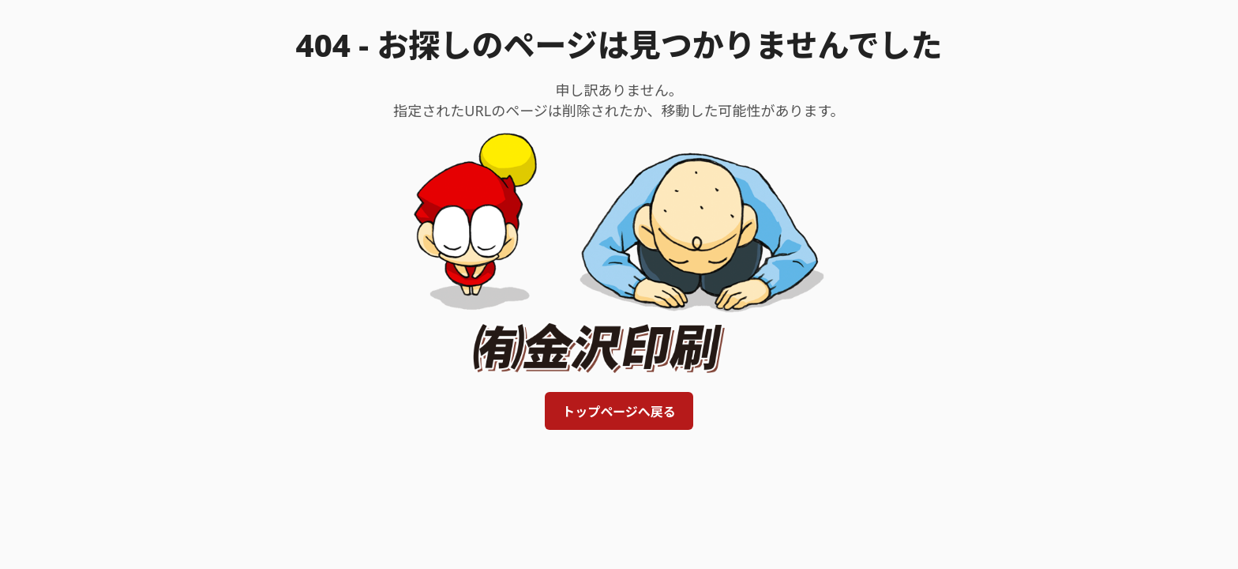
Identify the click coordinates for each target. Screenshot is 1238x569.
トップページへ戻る (619, 411)
